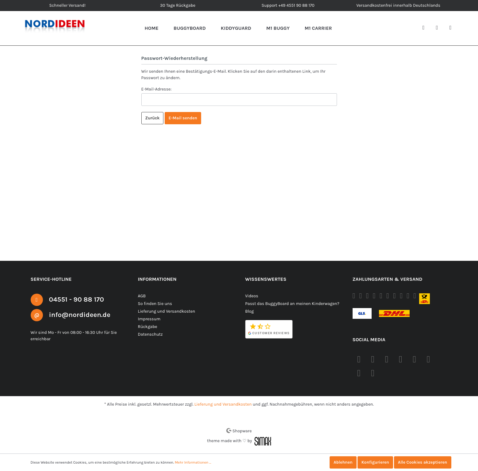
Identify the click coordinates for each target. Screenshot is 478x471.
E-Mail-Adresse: (156, 89)
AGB (142, 295)
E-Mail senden (183, 118)
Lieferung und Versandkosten (166, 311)
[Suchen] (426, 28)
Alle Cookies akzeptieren (422, 462)
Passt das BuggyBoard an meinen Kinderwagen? (292, 303)
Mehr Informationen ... (190, 462)
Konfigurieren (373, 462)
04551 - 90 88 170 (79, 299)
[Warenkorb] (453, 28)
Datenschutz (150, 334)
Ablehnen (340, 462)
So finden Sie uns (155, 303)
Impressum (148, 318)
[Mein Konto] (439, 28)
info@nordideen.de (82, 314)
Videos (251, 295)
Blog (249, 311)
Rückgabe (147, 326)
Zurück (152, 118)
